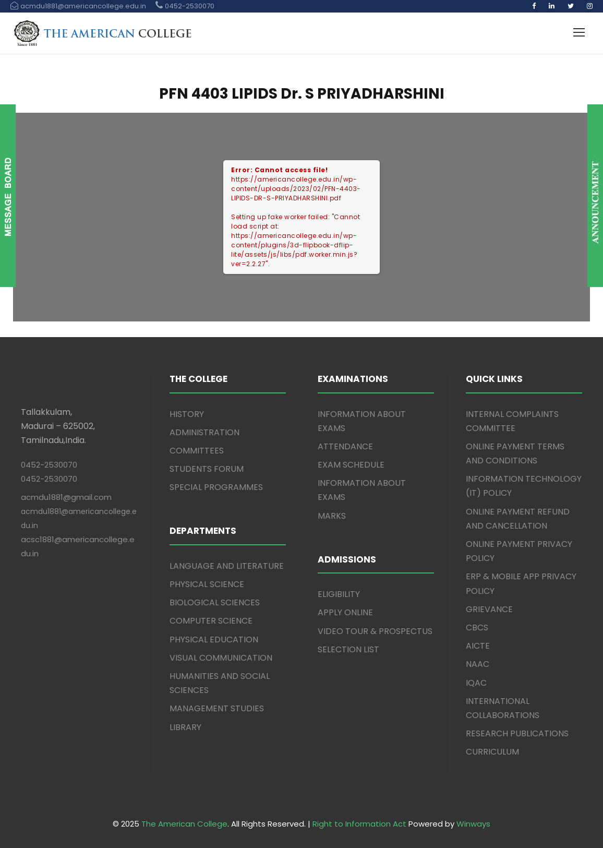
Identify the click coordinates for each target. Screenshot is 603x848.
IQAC (476, 683)
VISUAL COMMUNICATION (221, 658)
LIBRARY (185, 727)
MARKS (332, 516)
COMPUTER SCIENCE (211, 621)
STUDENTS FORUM (207, 469)
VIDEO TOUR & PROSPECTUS (375, 631)
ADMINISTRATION (204, 432)
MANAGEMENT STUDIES (217, 708)
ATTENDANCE (345, 446)
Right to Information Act (359, 823)
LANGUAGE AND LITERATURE (227, 566)
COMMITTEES (197, 451)
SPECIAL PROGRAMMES (216, 487)
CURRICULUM (492, 752)
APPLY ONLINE (345, 612)
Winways (473, 823)
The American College (184, 823)
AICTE (478, 646)
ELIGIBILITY (339, 594)
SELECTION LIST (348, 649)
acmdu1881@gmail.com (66, 497)
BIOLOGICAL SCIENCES (215, 602)
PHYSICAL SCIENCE (207, 584)
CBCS (477, 628)
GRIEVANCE (489, 609)
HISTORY (187, 414)
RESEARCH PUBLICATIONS (517, 733)
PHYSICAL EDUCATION (214, 640)
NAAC (477, 664)
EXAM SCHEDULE (351, 465)
